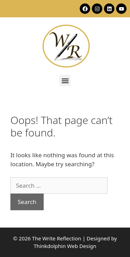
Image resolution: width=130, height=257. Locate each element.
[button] (65, 80)
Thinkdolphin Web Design (65, 245)
